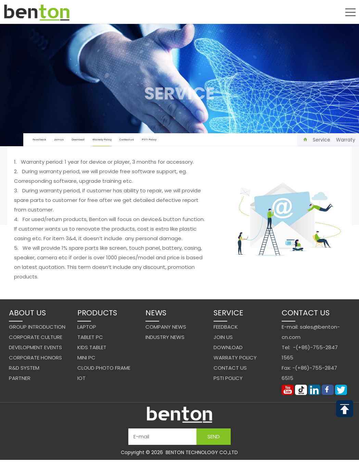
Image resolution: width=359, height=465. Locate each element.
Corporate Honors (35, 357)
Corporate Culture (35, 337)
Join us (59, 139)
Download (78, 139)
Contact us (126, 139)
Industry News (164, 337)
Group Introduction (37, 326)
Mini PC (86, 357)
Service (321, 139)
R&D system (24, 367)
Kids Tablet (91, 347)
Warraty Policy (102, 142)
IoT (81, 378)
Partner (19, 378)
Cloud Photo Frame (103, 367)
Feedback (39, 139)
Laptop (86, 326)
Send (213, 436)
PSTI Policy (149, 139)
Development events (35, 347)
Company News (165, 326)
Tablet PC (90, 337)
